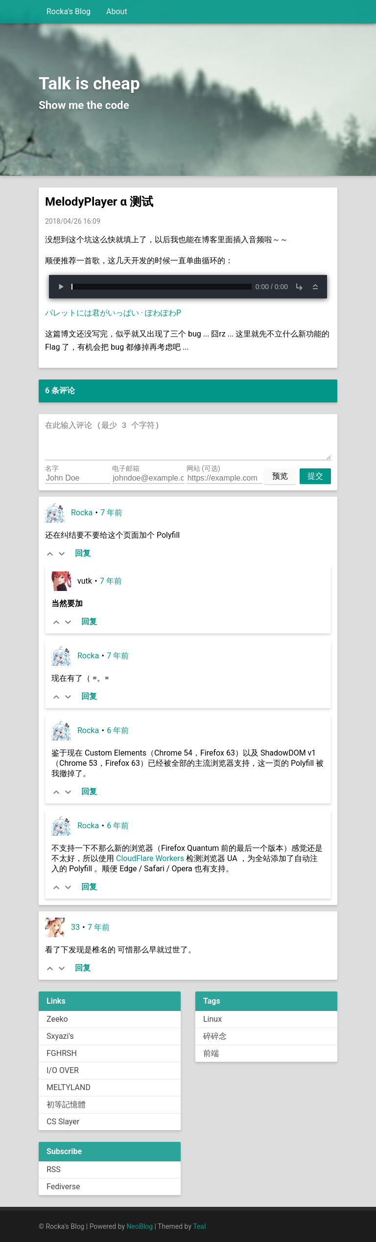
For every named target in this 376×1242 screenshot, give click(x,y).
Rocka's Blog (69, 11)
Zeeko (57, 1019)
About (116, 11)
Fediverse (63, 1186)
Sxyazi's (60, 1036)
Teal (199, 1226)
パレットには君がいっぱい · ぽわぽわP (113, 312)
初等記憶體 (66, 1104)
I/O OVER (63, 1070)
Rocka (82, 512)
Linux (212, 1019)
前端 (211, 1053)
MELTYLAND (69, 1087)
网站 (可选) (203, 468)
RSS (54, 1169)
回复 (83, 553)
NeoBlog (140, 1226)
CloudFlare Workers (150, 858)
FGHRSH (62, 1053)
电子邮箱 (126, 468)
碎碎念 (215, 1036)
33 (75, 927)
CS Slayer (63, 1121)
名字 (52, 468)
